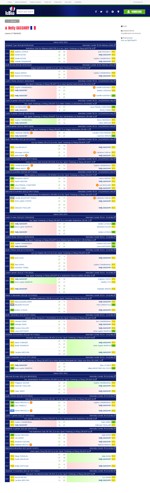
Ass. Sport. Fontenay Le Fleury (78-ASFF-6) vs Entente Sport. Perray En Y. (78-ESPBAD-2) (60, 240)
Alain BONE (106, 435)
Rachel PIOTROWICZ (23, 76)
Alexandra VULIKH (104, 227)
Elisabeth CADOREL (22, 442)
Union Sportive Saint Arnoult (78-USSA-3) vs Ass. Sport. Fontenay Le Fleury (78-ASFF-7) (60, 162)
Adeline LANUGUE (104, 90)
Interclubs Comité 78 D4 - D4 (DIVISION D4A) (96, 81)
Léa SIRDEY (19, 438)
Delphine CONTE (104, 279)
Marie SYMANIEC (21, 342)
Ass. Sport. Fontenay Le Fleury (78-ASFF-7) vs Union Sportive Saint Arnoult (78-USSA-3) (60, 84)
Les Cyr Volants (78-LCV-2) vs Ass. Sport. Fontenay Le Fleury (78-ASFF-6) (60, 253)
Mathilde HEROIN (104, 289)
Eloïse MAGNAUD (104, 120)
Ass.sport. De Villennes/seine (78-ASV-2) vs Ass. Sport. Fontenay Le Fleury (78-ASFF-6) (60, 337)
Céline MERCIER (105, 123)
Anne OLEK (19, 258)
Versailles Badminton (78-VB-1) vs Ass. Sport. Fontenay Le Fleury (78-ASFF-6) (60, 298)
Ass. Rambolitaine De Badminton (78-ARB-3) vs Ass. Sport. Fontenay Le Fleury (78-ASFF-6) (60, 379)
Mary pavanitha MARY (23, 302)
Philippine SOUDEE (22, 383)
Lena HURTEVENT (104, 246)
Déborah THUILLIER (22, 208)
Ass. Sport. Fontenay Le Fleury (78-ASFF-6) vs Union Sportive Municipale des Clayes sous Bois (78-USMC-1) (60, 360)
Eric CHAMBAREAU (103, 321)
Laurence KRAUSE (104, 136)
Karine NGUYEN (21, 181)
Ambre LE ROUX (104, 224)
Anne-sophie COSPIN (23, 201)
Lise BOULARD (21, 107)
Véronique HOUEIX (22, 152)
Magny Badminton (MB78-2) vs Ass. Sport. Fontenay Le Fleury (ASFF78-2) (60, 68)
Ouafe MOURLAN (22, 459)
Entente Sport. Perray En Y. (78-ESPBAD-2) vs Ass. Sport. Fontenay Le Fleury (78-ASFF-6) (60, 318)
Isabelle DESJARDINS (23, 61)
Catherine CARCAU (22, 133)
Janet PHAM (19, 155)
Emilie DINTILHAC (22, 466)
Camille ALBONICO (103, 87)
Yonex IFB (47, 2)
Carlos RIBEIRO (105, 178)
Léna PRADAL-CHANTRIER (100, 107)
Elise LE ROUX (105, 365)
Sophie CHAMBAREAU (102, 58)
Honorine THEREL (22, 267)
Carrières (78, 2)
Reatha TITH (106, 282)
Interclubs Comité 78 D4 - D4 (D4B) (100, 217)
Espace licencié (35, 2)
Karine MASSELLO (22, 402)
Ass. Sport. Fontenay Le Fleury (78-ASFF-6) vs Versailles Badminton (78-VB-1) (60, 220)
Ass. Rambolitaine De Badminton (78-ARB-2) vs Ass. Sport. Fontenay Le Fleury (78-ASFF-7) (60, 194)
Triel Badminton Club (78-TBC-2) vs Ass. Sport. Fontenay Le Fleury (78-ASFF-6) (60, 431)
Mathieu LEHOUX (21, 52)
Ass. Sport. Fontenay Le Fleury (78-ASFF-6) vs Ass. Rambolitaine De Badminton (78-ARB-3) (60, 419)
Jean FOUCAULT (104, 52)
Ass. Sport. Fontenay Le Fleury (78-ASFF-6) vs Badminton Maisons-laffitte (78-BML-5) (60, 276)
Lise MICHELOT (21, 147)
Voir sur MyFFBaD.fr (129, 40)
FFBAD (10, 2)
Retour (13, 21)
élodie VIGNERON (22, 345)
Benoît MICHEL (21, 477)
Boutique (68, 2)
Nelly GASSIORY (105, 55)
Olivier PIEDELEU (21, 456)
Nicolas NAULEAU (22, 435)
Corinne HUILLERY (104, 243)
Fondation (57, 2)
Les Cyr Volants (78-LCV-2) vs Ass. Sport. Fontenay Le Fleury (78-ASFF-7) (60, 142)
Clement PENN (20, 321)
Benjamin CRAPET (22, 178)
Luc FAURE (106, 477)
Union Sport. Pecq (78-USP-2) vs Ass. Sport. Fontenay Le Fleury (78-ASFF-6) (60, 451)
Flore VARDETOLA (104, 305)
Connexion (134, 12)
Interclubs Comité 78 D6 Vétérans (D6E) (98, 45)
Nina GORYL (19, 264)
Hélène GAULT (20, 168)
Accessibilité (137, 2)
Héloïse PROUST (104, 444)
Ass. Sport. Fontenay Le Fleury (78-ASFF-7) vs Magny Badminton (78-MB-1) (60, 129)
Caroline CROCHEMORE (102, 133)
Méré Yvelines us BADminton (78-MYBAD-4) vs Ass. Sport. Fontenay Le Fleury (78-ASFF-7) (61, 175)
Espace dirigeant (21, 2)
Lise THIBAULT (21, 405)
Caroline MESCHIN (22, 352)
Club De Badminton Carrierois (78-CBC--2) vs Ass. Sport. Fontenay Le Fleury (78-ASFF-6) (60, 399)
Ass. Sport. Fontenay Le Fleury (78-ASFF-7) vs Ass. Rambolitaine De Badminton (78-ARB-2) (60, 116)
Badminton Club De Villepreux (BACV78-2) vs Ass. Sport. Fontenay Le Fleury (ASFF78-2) (60, 48)
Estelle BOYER (20, 55)
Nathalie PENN (20, 324)
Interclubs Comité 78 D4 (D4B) (102, 376)
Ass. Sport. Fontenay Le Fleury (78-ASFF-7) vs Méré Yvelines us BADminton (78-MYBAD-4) (61, 103)
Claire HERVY (20, 391)
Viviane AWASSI (21, 73)
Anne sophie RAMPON (23, 227)
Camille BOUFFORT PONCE (25, 198)
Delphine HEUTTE (22, 444)
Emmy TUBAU (105, 110)
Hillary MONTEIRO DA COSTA (99, 368)
